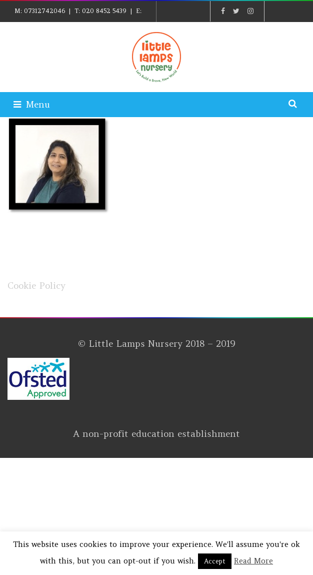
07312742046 (44, 11)
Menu (32, 104)
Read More (253, 560)
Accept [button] (215, 561)
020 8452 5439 (104, 11)
